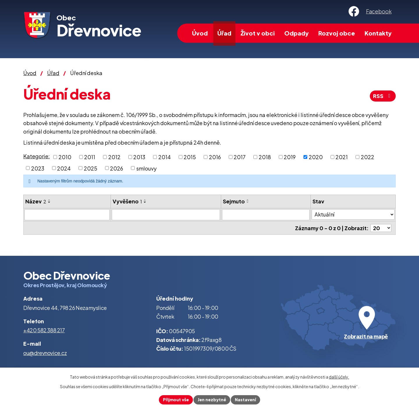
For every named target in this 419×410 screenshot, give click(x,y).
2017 (240, 157)
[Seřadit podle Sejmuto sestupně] (248, 202)
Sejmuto (234, 201)
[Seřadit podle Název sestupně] (49, 202)
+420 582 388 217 (44, 330)
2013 (139, 157)
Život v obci (258, 33)
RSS (383, 96)
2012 (114, 157)
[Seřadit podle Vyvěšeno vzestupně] (145, 200)
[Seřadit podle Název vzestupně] (49, 200)
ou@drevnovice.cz (45, 352)
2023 (37, 168)
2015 (190, 157)
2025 (90, 168)
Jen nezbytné (212, 399)
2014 (164, 157)
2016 (215, 157)
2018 (265, 157)
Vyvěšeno (127, 201)
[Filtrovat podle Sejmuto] (266, 214)
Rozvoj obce (336, 33)
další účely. (339, 376)
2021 (341, 157)
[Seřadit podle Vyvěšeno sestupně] (145, 202)
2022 (367, 157)
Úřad (224, 33)
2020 (316, 157)
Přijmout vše (176, 399)
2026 (116, 168)
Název (35, 201)
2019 (290, 157)
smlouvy (146, 168)
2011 (89, 157)
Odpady (296, 33)
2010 (64, 157)
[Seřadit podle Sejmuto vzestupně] (248, 200)
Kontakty (378, 33)
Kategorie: (36, 156)
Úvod (200, 33)
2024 (64, 168)
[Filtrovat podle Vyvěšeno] (166, 214)
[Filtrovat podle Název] (67, 214)
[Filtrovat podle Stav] (353, 214)
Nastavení (245, 399)
